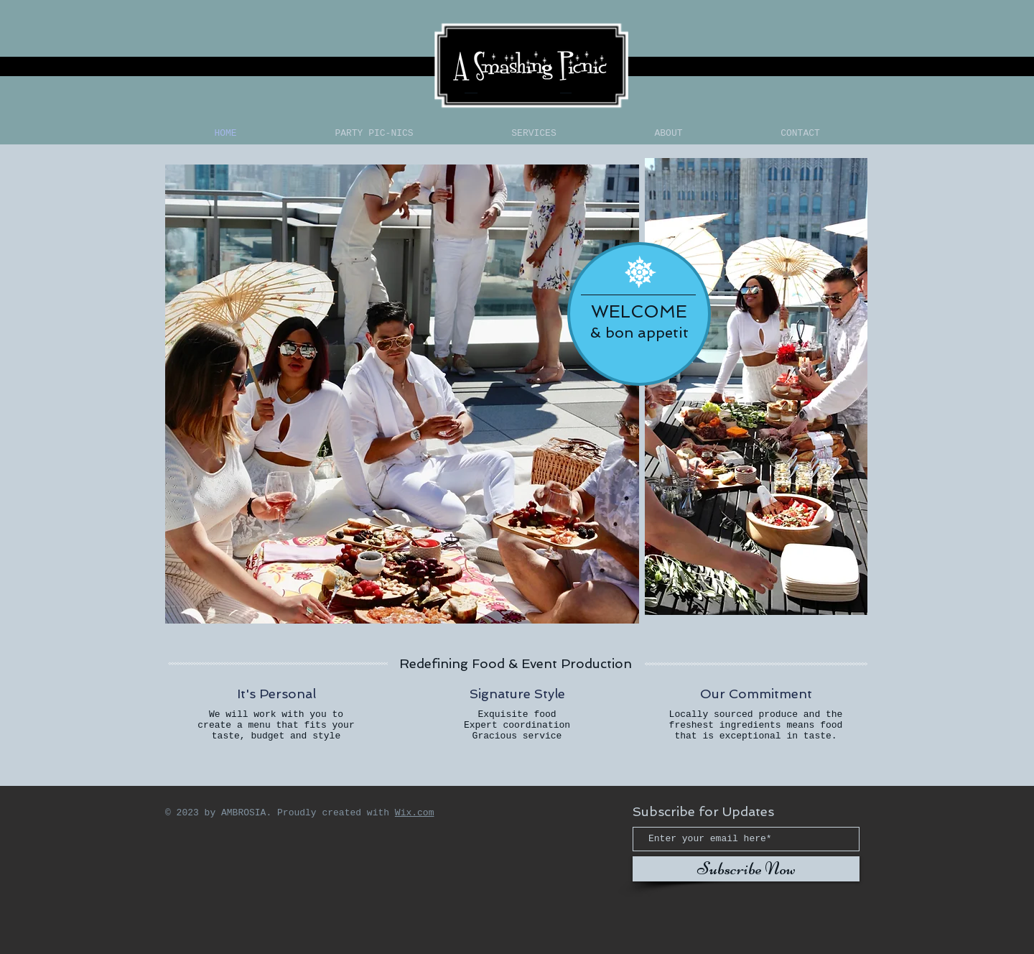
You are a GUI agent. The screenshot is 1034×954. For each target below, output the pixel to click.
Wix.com (414, 812)
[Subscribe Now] (746, 868)
